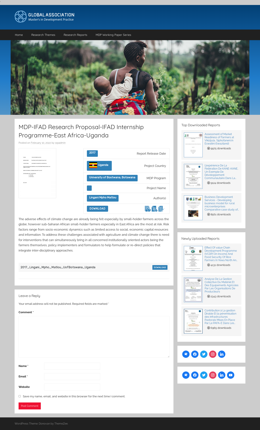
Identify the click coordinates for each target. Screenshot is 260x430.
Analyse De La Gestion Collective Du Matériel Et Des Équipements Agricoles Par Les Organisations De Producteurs (221, 285)
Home (19, 34)
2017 (92, 152)
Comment (26, 312)
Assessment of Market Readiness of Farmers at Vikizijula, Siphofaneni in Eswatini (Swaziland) (219, 139)
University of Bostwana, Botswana (112, 177)
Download (97, 208)
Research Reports (75, 34)
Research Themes (43, 34)
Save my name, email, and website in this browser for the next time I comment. (74, 396)
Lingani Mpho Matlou (102, 197)
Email (23, 376)
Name (23, 366)
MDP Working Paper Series (113, 34)
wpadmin (60, 142)
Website (24, 387)
